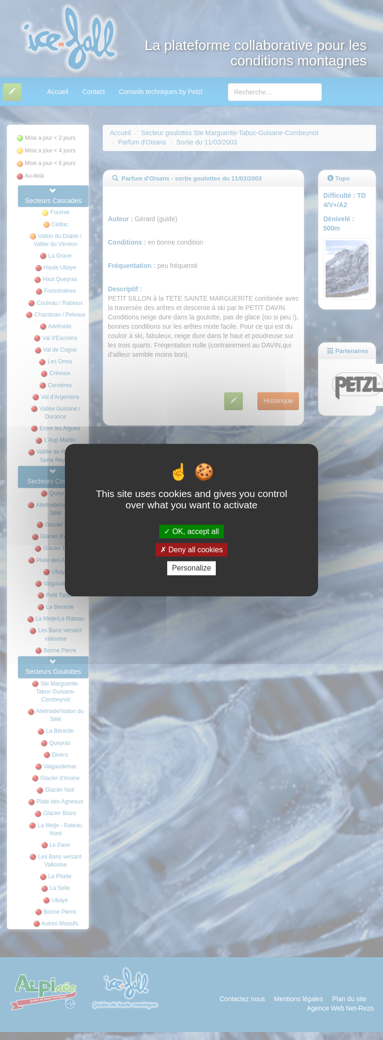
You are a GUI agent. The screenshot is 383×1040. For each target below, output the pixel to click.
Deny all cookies (191, 550)
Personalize (191, 568)
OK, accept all (191, 531)
